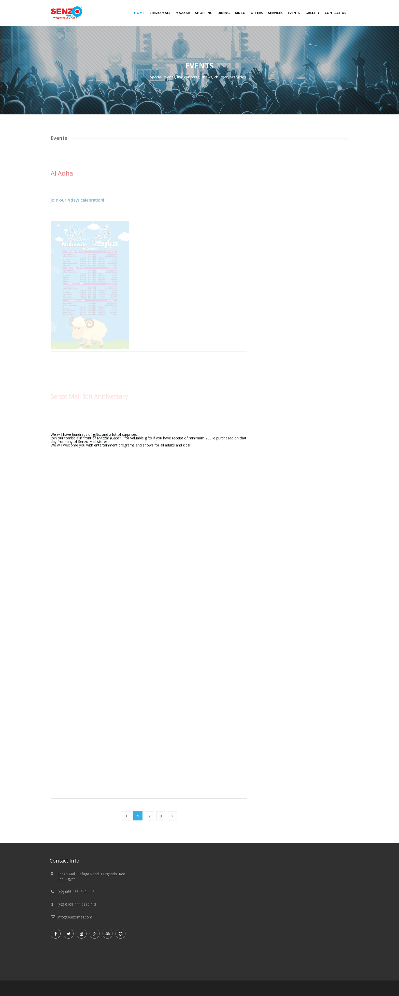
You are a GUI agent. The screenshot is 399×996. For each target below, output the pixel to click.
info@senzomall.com (75, 917)
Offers (257, 12)
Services (275, 12)
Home (139, 12)
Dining (224, 12)
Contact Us (335, 12)
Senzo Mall (159, 12)
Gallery (312, 12)
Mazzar (183, 12)
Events (294, 12)
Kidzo (240, 12)
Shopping (203, 12)
